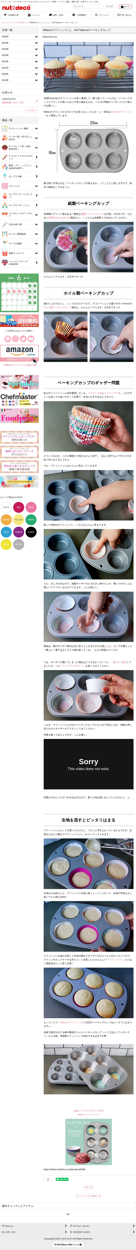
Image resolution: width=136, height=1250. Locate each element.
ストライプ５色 (112, 393)
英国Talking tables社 (59, 217)
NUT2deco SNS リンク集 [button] (68, 1244)
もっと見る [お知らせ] (31, 110)
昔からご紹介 (120, 662)
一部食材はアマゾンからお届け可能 (19, 365)
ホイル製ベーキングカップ (58, 307)
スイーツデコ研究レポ (89, 1196)
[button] (56, 15)
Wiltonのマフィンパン (71, 1022)
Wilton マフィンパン (88, 1114)
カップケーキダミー (72, 666)
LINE (22, 331)
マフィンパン (116, 959)
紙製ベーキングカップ (92, 214)
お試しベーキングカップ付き (88, 1110)
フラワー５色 (95, 393)
